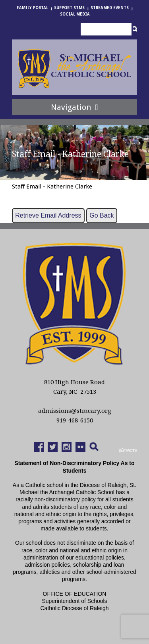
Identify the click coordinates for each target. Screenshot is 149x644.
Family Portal (32, 8)
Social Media (75, 14)
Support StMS (69, 8)
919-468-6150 (74, 420)
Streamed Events (110, 8)
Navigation (74, 107)
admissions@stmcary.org (74, 410)
